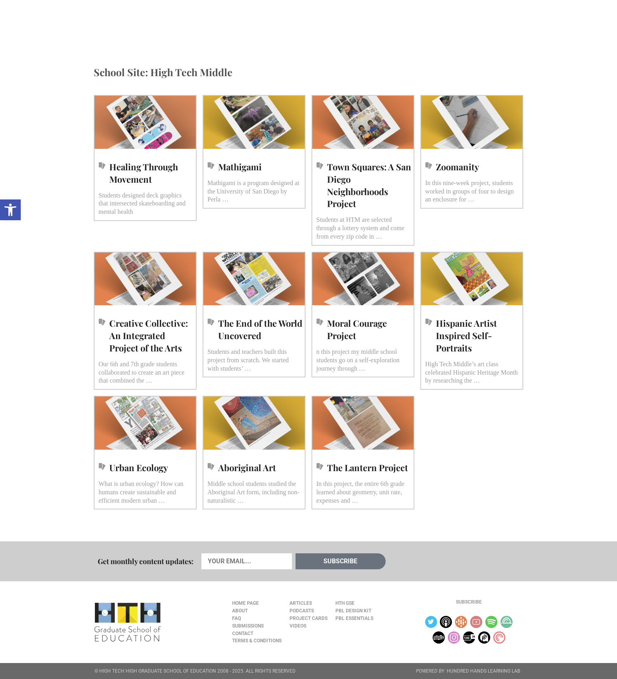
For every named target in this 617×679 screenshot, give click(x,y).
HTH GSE (345, 603)
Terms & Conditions (257, 640)
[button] (10, 209)
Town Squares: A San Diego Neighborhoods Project (369, 185)
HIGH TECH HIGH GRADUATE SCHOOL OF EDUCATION (157, 671)
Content (494, 24)
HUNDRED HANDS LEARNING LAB (483, 671)
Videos (227, 24)
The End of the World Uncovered (260, 329)
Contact (242, 633)
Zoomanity (457, 167)
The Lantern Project (367, 468)
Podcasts (190, 24)
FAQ (236, 618)
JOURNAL (431, 24)
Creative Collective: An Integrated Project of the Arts (148, 335)
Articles (117, 24)
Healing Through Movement (143, 173)
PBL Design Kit (353, 611)
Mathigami (240, 167)
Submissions (248, 626)
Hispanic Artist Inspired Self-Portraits (466, 335)
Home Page (245, 603)
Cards (153, 24)
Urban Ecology (138, 468)
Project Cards (308, 618)
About (460, 24)
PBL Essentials (354, 618)
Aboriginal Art (247, 468)
